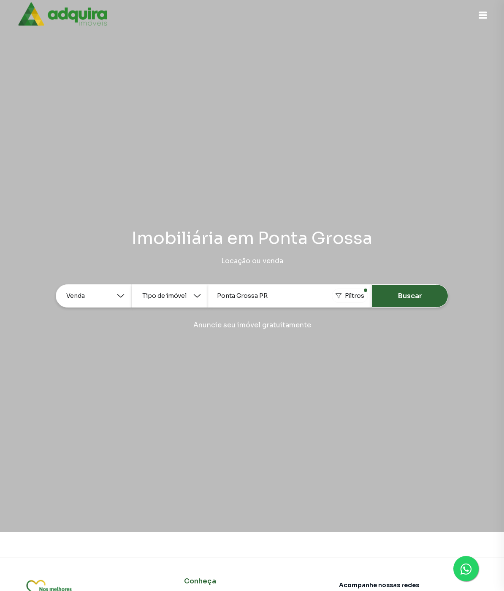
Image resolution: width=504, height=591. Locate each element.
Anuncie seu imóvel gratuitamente (252, 325)
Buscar (410, 295)
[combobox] (290, 296)
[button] (483, 15)
